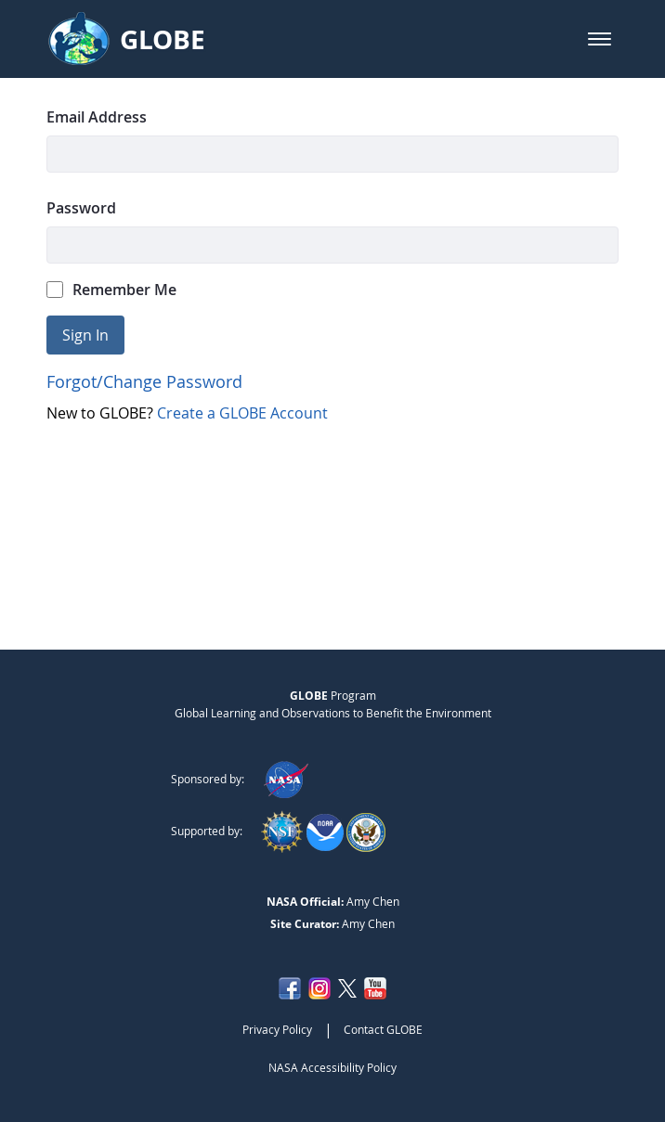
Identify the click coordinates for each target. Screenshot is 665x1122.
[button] (599, 39)
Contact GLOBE (383, 1029)
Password (81, 208)
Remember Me (111, 289)
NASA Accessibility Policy (332, 1067)
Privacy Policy (277, 1029)
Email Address (96, 117)
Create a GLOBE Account (242, 413)
